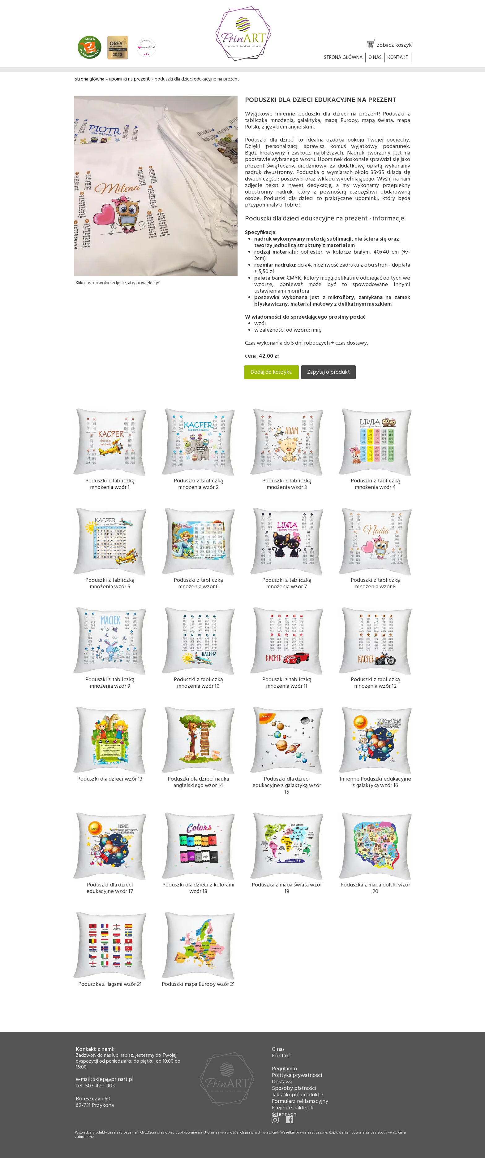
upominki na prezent (129, 79)
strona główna (89, 79)
